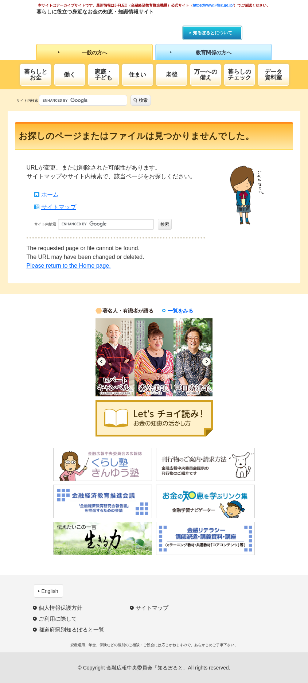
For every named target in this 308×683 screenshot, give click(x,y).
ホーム (50, 194)
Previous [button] (101, 361)
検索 (143, 100)
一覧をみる (180, 311)
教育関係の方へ (213, 52)
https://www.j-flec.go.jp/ (213, 5)
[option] (114, 357)
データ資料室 (273, 75)
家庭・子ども (103, 75)
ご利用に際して (58, 618)
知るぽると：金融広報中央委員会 (103, 24)
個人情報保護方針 (60, 607)
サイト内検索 (27, 100)
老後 (172, 74)
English (50, 591)
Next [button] (206, 361)
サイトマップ (58, 207)
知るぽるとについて (212, 32)
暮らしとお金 (35, 75)
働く (69, 74)
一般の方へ (94, 52)
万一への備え (205, 75)
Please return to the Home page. (69, 266)
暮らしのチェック (239, 75)
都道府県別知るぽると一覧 (71, 629)
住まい (137, 74)
